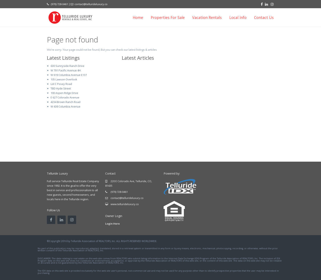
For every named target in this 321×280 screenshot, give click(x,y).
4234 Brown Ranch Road (65, 102)
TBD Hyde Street (61, 88)
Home (138, 17)
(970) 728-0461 (59, 4)
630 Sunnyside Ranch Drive (67, 66)
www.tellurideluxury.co (125, 204)
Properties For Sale (168, 17)
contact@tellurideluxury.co (91, 4)
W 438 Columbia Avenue (65, 106)
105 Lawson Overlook (64, 79)
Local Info (237, 17)
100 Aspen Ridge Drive (64, 93)
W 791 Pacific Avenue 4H (66, 70)
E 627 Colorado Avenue (65, 97)
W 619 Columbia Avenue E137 (69, 75)
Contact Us (264, 17)
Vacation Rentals (207, 17)
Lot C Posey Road (61, 84)
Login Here (112, 223)
